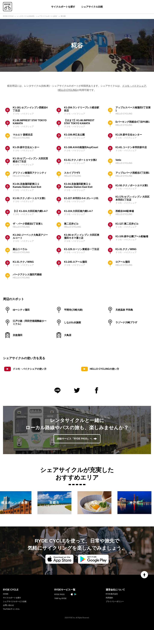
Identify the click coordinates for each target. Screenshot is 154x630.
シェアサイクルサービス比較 (14, 601)
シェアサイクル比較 (92, 6)
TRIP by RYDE (60, 598)
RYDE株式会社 (112, 594)
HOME (5, 594)
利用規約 (109, 598)
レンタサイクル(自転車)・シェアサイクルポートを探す (37, 16)
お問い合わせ (8, 605)
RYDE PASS (59, 594)
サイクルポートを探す (63, 6)
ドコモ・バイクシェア (134, 86)
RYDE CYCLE (8, 16)
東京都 (63, 16)
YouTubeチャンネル (11, 609)
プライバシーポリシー (115, 601)
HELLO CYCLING (67, 90)
